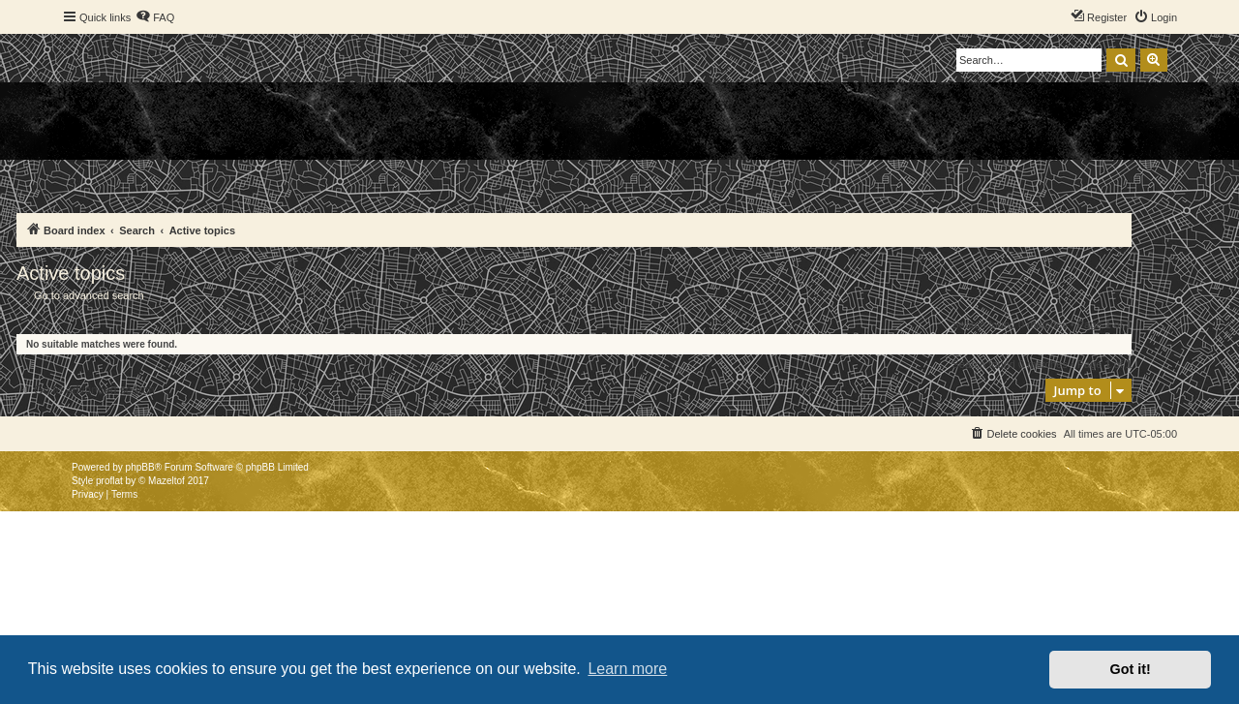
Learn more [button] (627, 668)
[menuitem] (155, 17)
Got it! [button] (1130, 669)
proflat (109, 480)
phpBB (140, 467)
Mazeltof (166, 480)
